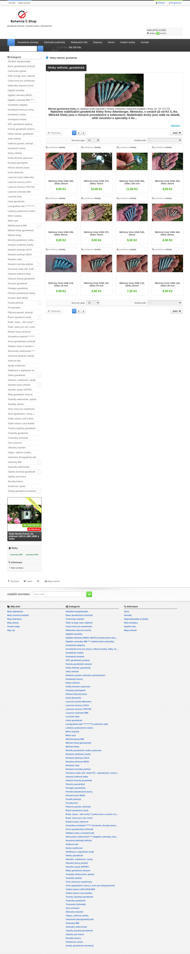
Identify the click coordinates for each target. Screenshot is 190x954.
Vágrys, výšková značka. (20, 443)
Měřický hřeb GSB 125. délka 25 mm (96, 276)
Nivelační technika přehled (20, 255)
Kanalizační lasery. (17, 139)
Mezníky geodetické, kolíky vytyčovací (25, 231)
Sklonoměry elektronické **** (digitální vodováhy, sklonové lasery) (25, 342)
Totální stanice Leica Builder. (21, 414)
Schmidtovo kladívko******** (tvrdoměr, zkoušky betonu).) (25, 327)
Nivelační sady (15, 250)
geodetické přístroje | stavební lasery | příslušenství (29, 18)
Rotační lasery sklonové (19, 323)
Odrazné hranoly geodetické (21, 270)
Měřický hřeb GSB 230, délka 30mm (166, 175)
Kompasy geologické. (18, 154)
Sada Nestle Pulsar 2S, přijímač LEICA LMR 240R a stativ (24, 527)
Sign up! (11, 624)
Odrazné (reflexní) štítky (19, 265)
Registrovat (176, 3)
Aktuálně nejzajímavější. (19, 52)
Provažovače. (14, 298)
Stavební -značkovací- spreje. (22, 371)
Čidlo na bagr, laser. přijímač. (22, 67)
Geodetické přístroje (28, 33)
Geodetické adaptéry (18, 96)
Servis (111, 33)
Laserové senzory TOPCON (21, 178)
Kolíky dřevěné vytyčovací (20, 149)
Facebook (14, 578)
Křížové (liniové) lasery (19, 159)
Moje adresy (13, 616)
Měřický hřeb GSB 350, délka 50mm (61, 175)
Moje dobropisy (14, 612)
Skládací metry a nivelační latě (22, 337)
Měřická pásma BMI (17, 216)
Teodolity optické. (16, 395)
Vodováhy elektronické (18, 458)
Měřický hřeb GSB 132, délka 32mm (131, 276)
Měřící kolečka (15, 207)
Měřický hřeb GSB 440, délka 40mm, (166, 225)
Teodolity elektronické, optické (22, 390)
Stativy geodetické (16, 366)
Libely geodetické (16, 192)
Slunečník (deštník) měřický (21, 347)
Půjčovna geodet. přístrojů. (20, 303)
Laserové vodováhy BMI (19, 183)
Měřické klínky (14, 226)
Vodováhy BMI (15, 453)
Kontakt (12, 3)
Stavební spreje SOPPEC (20, 381)
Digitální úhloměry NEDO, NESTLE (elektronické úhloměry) (25, 86)
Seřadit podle (140, 131)
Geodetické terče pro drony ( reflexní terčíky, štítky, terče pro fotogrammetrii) (25, 101)
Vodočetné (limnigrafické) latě (22, 448)
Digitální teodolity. (16, 81)
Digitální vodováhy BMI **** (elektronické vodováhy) (25, 91)
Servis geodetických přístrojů (21, 332)
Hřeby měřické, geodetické (20, 125)
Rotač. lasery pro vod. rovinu (21, 318)
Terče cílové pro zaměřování (21, 400)
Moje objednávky (15, 605)
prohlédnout (56, 140)
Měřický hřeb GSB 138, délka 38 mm (166, 276)
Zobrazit (175, 117)
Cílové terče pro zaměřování (21, 72)
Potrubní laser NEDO (18, 289)
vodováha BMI (16, 545)
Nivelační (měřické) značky (20, 236)
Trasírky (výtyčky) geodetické (22, 419)
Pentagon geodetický (18, 279)
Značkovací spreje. (17, 477)
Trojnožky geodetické (18, 424)
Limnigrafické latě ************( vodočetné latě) (25, 197)
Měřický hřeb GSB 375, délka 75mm (96, 175)
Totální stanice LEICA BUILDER (23, 410)
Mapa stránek (24, 3)
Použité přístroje (15, 294)
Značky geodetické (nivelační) (22, 482)
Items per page (78, 131)
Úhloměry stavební (17, 438)
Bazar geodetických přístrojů (21, 57)
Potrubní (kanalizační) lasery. (22, 284)
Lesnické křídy (15, 187)
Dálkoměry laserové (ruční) (21, 76)
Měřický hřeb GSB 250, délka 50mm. (61, 225)
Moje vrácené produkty (18, 609)
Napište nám (130, 620)
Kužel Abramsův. (16, 163)
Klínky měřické (15, 144)
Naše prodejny (17, 562)
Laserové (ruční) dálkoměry (21, 168)
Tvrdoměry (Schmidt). (18, 429)
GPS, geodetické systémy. (20, 115)
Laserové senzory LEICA (20, 173)
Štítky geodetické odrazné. (20, 385)
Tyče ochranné (15, 434)
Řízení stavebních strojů (19, 308)
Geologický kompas (17, 110)
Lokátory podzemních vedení (21, 202)
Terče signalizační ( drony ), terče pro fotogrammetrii (25, 405)
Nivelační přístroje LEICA (20, 241)
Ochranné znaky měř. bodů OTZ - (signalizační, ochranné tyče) (25, 260)
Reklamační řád (79, 33)
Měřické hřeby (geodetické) (21, 221)
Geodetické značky (17, 105)
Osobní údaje (13, 620)
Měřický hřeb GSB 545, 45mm (131, 225)
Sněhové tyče (14, 352)
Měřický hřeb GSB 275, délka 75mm (96, 225)
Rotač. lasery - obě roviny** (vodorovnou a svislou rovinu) (25, 313)
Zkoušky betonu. (16, 472)
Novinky (128, 609)
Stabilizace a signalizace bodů (22, 361)
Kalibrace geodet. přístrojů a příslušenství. (25, 134)
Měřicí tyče (13, 212)
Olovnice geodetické (17, 274)
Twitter (29, 578)
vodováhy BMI (32, 545)
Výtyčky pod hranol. (17, 467)
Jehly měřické (14, 130)
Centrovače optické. (17, 62)
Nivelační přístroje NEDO (20, 245)
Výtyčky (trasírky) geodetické (21, 463)
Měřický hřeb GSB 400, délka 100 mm (131, 175)
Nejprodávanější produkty (136, 612)
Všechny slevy (34, 495)
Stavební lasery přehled (19, 376)
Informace (16, 556)
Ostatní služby (127, 33)
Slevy (126, 605)
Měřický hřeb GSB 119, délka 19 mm (61, 276)
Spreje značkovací (16, 356)
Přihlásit (161, 3)
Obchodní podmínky (54, 33)
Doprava (97, 33)
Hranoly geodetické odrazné (21, 120)
